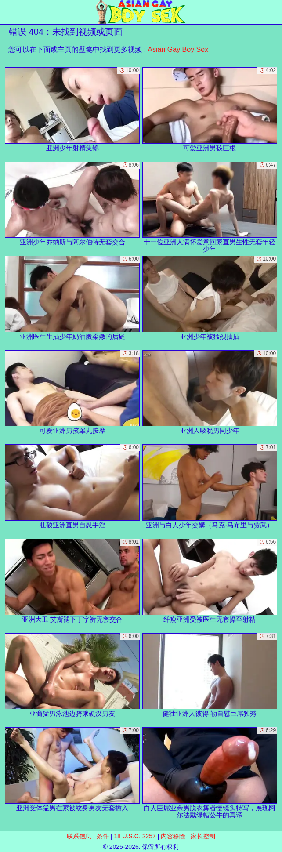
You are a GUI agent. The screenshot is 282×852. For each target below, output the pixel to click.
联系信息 (79, 836)
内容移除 (173, 836)
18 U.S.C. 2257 (135, 836)
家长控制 (203, 836)
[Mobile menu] (8, 12)
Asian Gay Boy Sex (178, 49)
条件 (103, 836)
